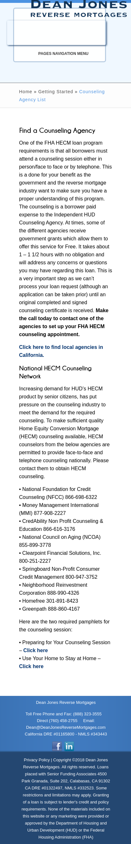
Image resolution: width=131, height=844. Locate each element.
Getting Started (55, 91)
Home (25, 91)
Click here (35, 650)
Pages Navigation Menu (56, 53)
